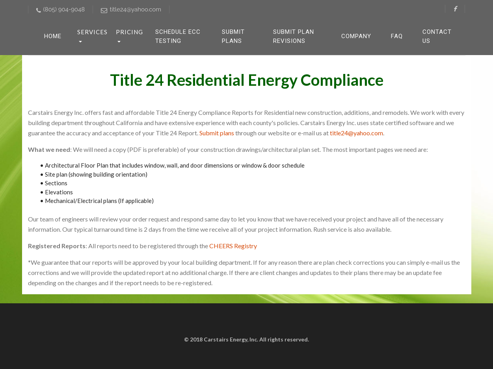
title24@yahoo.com (131, 9)
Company (356, 36)
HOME (52, 36)
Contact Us (437, 36)
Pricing (129, 31)
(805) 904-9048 (60, 9)
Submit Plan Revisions (293, 36)
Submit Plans (233, 36)
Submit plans (216, 133)
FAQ (397, 36)
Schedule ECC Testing (178, 36)
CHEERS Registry (233, 245)
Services (92, 31)
